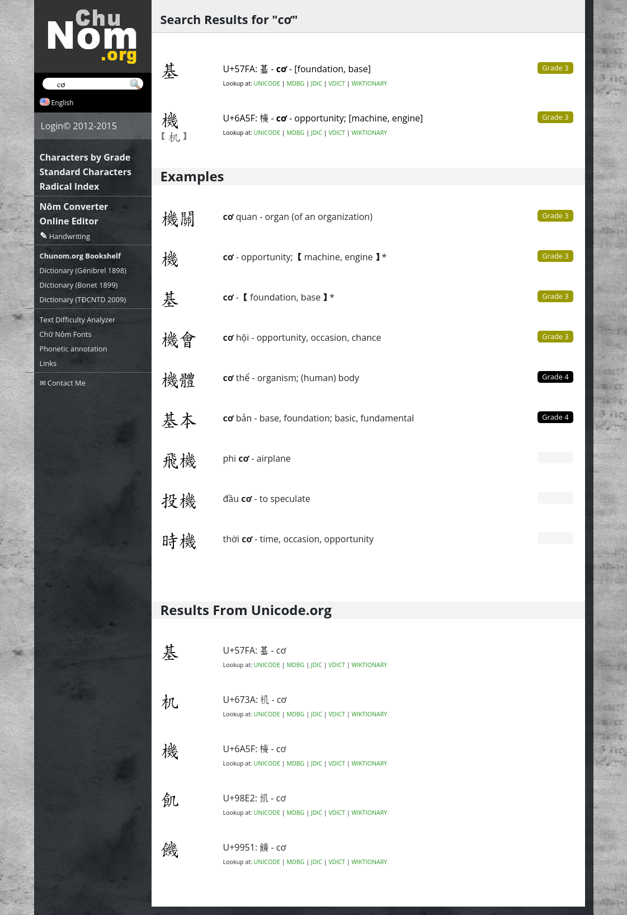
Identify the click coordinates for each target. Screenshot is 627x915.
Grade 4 (555, 377)
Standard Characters (85, 172)
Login (52, 126)
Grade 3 (555, 215)
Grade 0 (555, 457)
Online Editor (69, 221)
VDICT (336, 83)
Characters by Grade (85, 157)
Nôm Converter (74, 206)
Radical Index (70, 186)
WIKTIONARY (370, 83)
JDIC (316, 83)
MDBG (295, 83)
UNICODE (267, 83)
